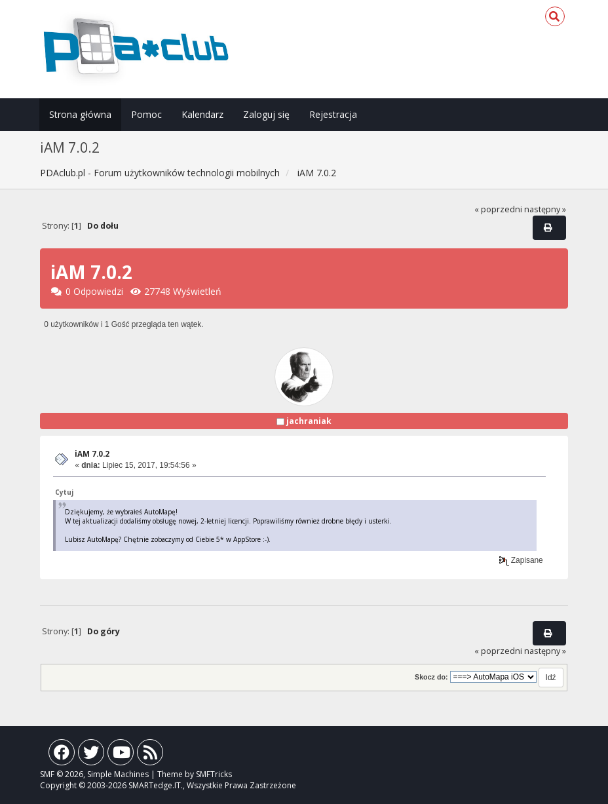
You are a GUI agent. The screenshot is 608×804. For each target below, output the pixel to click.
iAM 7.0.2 (92, 454)
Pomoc (146, 114)
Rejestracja (333, 114)
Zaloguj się (266, 114)
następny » (545, 209)
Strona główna (80, 114)
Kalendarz (202, 114)
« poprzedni (498, 209)
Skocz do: (431, 677)
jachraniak (309, 421)
